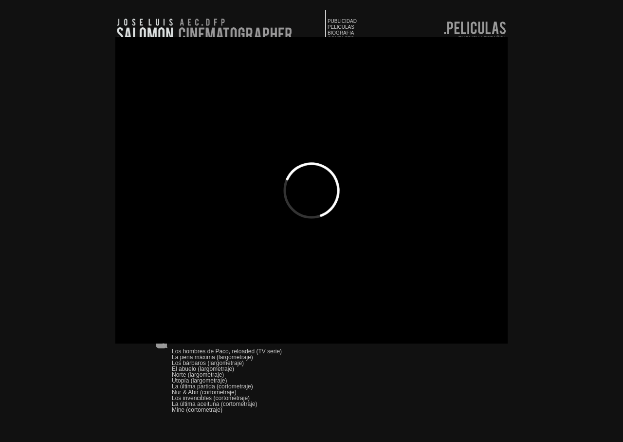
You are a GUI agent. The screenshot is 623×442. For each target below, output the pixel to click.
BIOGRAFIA (341, 33)
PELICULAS (341, 27)
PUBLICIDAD (342, 21)
